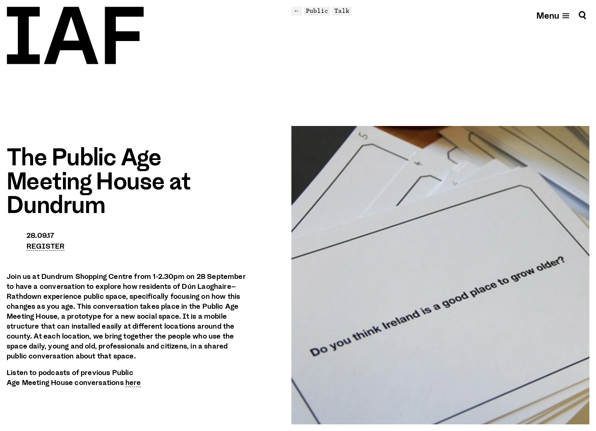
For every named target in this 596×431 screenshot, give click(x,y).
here (133, 382)
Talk (341, 11)
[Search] (582, 15)
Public (317, 11)
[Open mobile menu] (553, 15)
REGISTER (45, 246)
